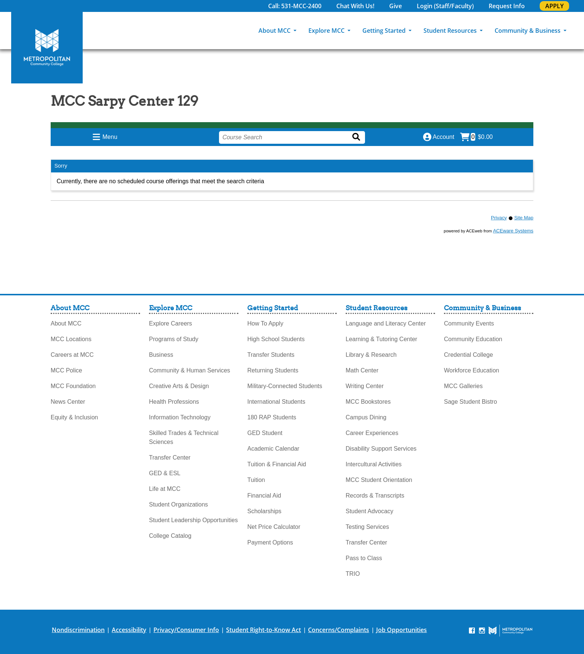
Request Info (507, 6)
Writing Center (365, 386)
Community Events (469, 323)
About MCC (275, 30)
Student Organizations (178, 504)
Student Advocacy (369, 511)
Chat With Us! (355, 6)
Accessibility (129, 630)
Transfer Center (169, 457)
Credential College (468, 355)
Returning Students (272, 370)
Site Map (523, 217)
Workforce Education (471, 370)
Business (161, 355)
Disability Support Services (381, 448)
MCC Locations (71, 339)
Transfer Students (271, 355)
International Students (276, 402)
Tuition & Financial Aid (276, 464)
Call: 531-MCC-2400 (294, 6)
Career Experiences (372, 433)
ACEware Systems (513, 231)
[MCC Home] (47, 47)
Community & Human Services (189, 370)
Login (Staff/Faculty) (445, 6)
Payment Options (270, 542)
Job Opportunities (401, 630)
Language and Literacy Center (386, 323)
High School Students (276, 339)
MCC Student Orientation (379, 480)
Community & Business (528, 30)
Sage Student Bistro (470, 402)
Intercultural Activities (374, 464)
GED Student (264, 433)
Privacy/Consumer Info (186, 630)
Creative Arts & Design (179, 386)
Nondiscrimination (78, 630)
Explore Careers (170, 323)
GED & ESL (164, 473)
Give (395, 6)
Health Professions (174, 402)
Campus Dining (366, 417)
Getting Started (384, 30)
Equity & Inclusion (74, 417)
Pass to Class (364, 558)
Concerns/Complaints (338, 630)
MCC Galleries (463, 386)
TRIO (353, 574)
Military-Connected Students (284, 386)
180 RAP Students (271, 417)
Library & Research (371, 355)
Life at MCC (164, 489)
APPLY (554, 6)
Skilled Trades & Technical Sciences (183, 437)
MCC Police (66, 370)
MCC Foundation (73, 386)
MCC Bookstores (368, 402)
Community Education (473, 339)
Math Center (362, 370)
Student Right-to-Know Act (263, 630)
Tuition (256, 480)
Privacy (499, 217)
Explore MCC (327, 30)
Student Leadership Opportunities (193, 520)
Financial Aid (264, 495)
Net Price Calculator (273, 527)
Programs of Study (174, 339)
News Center (68, 402)
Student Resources (450, 30)
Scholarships (264, 511)
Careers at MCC (72, 355)
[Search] (578, 30)
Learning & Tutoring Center (381, 339)
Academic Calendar (273, 448)
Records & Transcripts (375, 495)
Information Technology (179, 417)
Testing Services (367, 527)
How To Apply (265, 323)
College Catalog (170, 536)
